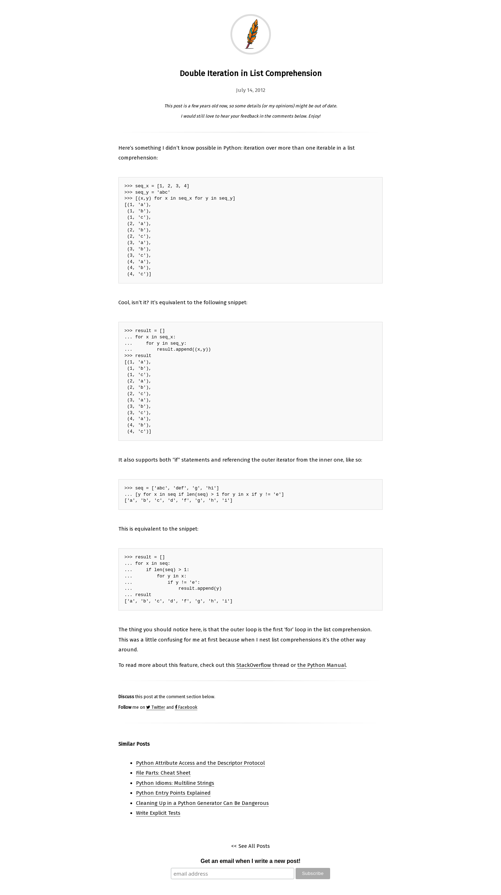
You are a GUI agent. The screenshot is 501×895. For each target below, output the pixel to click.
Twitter (155, 707)
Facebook (186, 707)
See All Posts (254, 846)
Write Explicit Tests (158, 813)
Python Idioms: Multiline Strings (175, 783)
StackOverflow (253, 665)
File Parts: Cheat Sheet (163, 773)
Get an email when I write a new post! (250, 861)
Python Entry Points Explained (173, 793)
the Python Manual (321, 665)
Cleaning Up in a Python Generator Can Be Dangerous (202, 803)
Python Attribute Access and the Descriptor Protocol (200, 763)
